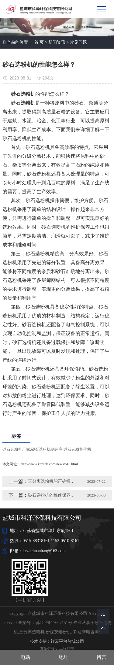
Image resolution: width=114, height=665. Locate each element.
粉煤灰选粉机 (58, 632)
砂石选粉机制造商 (47, 449)
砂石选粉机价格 (77, 449)
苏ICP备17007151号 (54, 622)
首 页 (39, 42)
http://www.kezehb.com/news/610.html (49, 464)
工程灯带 (66, 648)
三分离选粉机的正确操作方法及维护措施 (52, 481)
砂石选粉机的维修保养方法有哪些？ (52, 495)
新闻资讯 (56, 42)
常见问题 (78, 42)
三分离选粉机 (32, 632)
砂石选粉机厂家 (16, 449)
